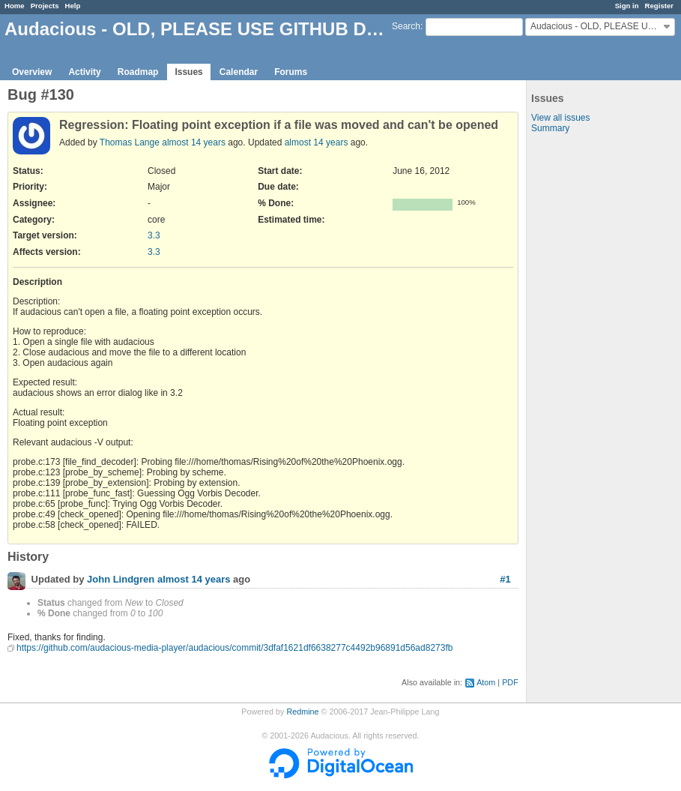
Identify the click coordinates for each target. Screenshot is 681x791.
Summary (550, 128)
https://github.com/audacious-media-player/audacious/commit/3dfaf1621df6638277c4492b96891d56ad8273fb (234, 648)
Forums (290, 72)
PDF (510, 682)
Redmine (302, 711)
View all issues (560, 117)
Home (14, 5)
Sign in (627, 5)
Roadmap (138, 72)
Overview (32, 72)
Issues (188, 72)
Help (73, 5)
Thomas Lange (130, 142)
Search (406, 26)
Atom (485, 682)
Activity (84, 72)
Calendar (239, 72)
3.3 (154, 235)
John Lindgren (120, 580)
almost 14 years (194, 142)
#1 (505, 579)
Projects (45, 5)
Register (659, 5)
